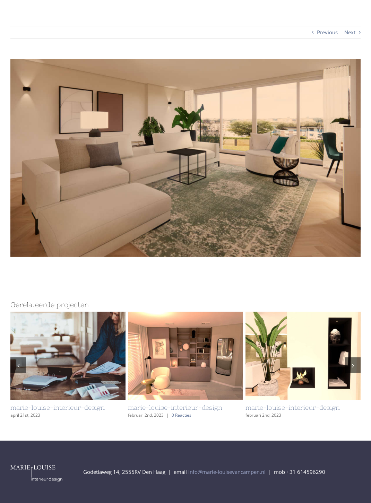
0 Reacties (181, 415)
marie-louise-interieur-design (57, 407)
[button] (18, 365)
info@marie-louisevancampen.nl (227, 471)
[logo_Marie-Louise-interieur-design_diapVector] (52, 16)
